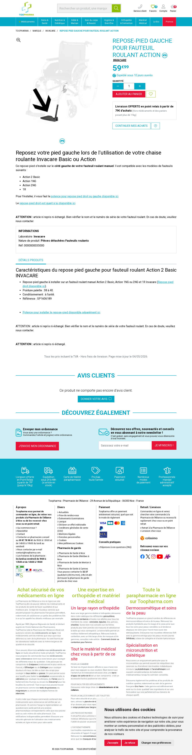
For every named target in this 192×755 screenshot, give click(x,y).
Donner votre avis (96, 399)
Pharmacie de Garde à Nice (71, 553)
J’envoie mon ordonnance (37, 446)
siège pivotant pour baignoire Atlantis (89, 707)
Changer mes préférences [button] (156, 742)
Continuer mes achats (131, 125)
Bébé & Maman (74, 21)
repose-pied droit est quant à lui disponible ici (47, 203)
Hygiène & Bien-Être (109, 21)
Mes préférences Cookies (70, 543)
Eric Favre (139, 686)
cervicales (93, 622)
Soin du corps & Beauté (91, 21)
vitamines (20, 693)
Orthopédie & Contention (126, 21)
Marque (37, 31)
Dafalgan (44, 667)
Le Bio (156, 22)
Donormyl (53, 682)
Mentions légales (66, 534)
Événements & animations (70, 518)
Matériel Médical (143, 21)
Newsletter (22, 531)
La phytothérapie (142, 669)
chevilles (75, 625)
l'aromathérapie (159, 669)
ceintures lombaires (79, 619)
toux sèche (31, 673)
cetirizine (20, 679)
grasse (42, 673)
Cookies (62, 540)
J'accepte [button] (112, 742)
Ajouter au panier (129, 94)
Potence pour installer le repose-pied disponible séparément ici (61, 312)
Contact (20, 534)
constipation (44, 676)
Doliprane (33, 664)
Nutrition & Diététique (60, 21)
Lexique (61, 521)
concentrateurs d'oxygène (94, 736)
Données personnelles (68, 537)
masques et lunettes (92, 739)
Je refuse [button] (129, 742)
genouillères (108, 616)
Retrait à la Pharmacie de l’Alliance (157, 528)
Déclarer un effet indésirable (71, 525)
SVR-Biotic (130, 638)
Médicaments (27, 22)
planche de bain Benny (95, 702)
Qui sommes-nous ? (26, 528)
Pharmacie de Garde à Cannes (72, 569)
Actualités (63, 512)
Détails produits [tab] (30, 260)
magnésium (21, 691)
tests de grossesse (48, 688)
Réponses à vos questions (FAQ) (115, 547)
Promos (169, 22)
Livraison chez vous (150, 531)
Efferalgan (29, 667)
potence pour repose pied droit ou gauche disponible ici (84, 196)
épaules (102, 622)
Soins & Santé (44, 21)
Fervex (54, 679)
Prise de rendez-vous (68, 515)
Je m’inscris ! (164, 445)
